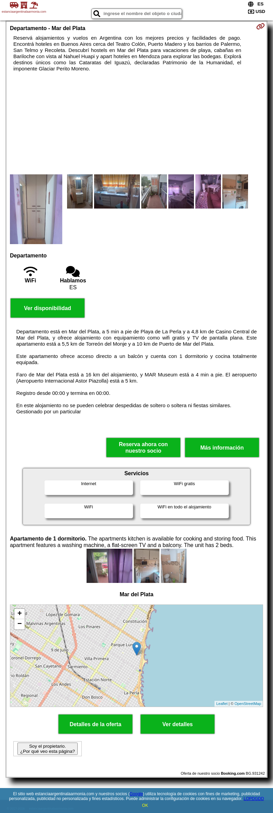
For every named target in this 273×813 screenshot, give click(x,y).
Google (136, 793)
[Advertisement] (136, 123)
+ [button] (19, 614)
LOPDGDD (254, 798)
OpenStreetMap (247, 704)
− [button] (19, 624)
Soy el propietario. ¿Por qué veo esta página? (47, 749)
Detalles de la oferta (95, 724)
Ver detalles (177, 724)
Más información (222, 448)
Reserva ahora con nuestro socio (143, 447)
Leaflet (222, 704)
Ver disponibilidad (47, 308)
